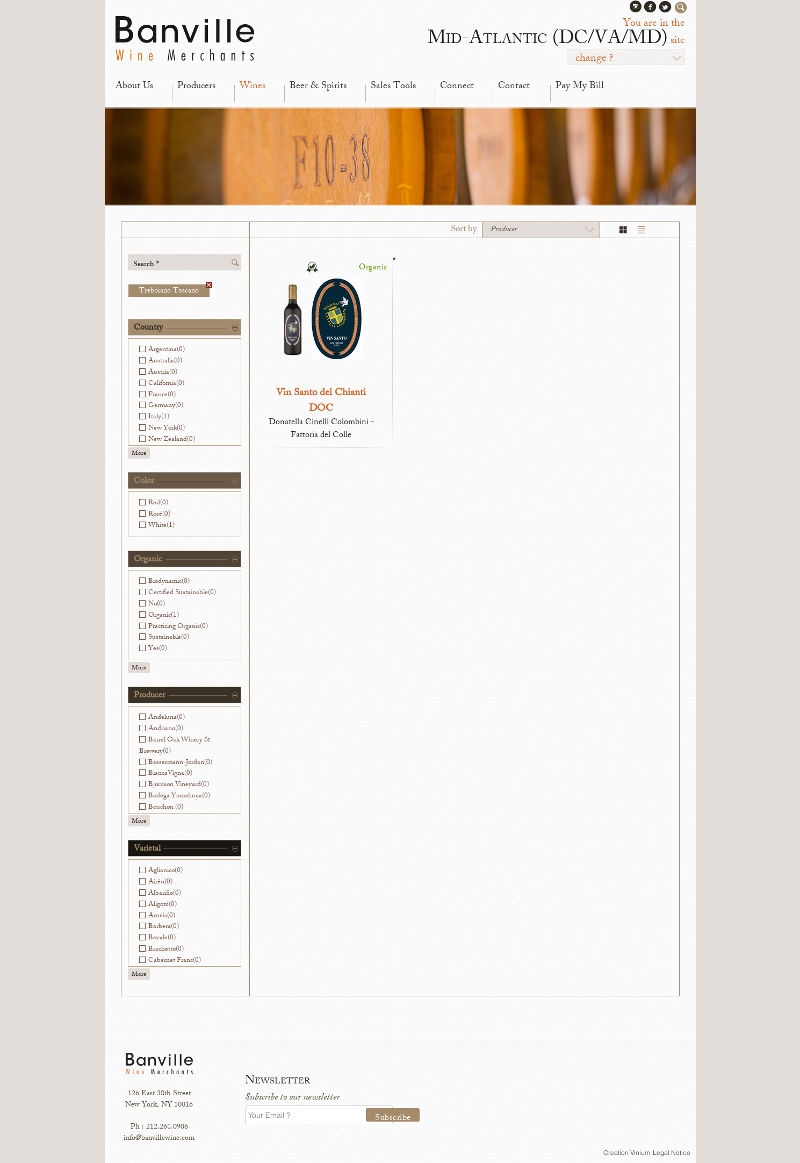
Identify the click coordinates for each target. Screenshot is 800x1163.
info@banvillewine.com (159, 1138)
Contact (514, 86)
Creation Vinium (626, 1152)
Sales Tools (393, 86)
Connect (457, 86)
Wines (252, 86)
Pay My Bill (580, 86)
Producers (196, 86)
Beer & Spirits (318, 86)
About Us (134, 86)
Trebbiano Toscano (174, 290)
